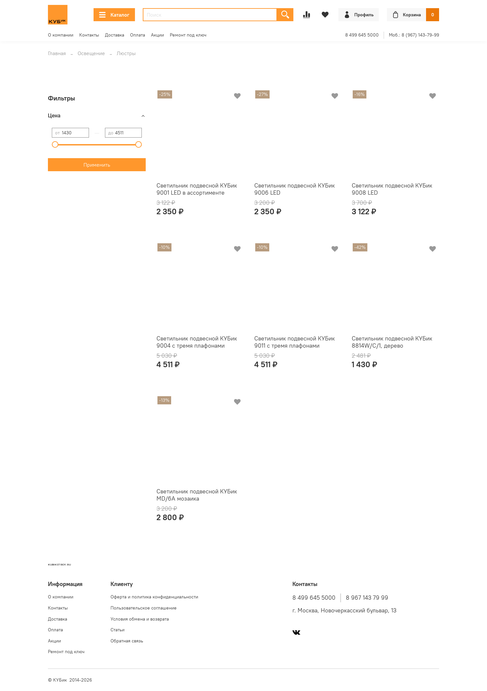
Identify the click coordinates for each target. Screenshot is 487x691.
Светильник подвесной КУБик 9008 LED (392, 189)
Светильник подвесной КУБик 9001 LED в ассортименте (196, 189)
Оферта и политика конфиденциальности (154, 597)
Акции (157, 35)
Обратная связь (127, 641)
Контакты (89, 35)
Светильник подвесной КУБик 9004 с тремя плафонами (196, 342)
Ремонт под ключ (188, 35)
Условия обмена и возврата (140, 619)
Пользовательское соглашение (144, 608)
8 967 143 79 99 (367, 597)
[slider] (55, 144)
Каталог (114, 14)
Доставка (114, 35)
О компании (60, 35)
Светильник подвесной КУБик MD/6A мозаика (196, 495)
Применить (96, 164)
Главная (57, 53)
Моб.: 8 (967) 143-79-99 (414, 35)
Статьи (118, 630)
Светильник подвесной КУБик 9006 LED (294, 189)
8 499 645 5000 (362, 35)
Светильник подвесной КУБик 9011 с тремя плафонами (294, 342)
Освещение (91, 53)
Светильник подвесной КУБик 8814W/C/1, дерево (392, 342)
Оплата (137, 35)
